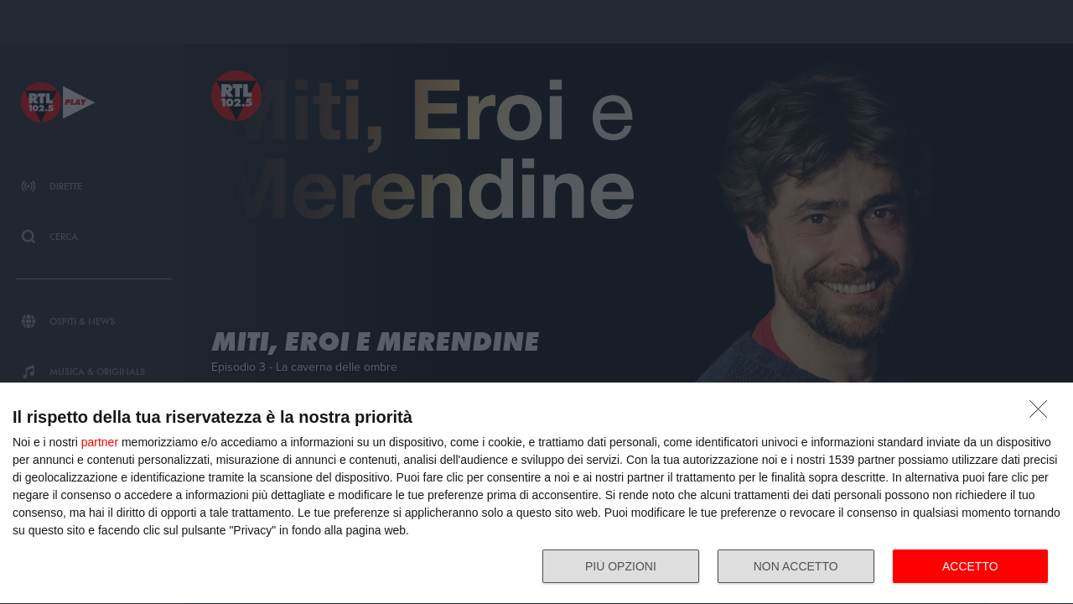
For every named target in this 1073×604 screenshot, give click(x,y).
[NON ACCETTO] (1042, 413)
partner (99, 442)
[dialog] (536, 493)
